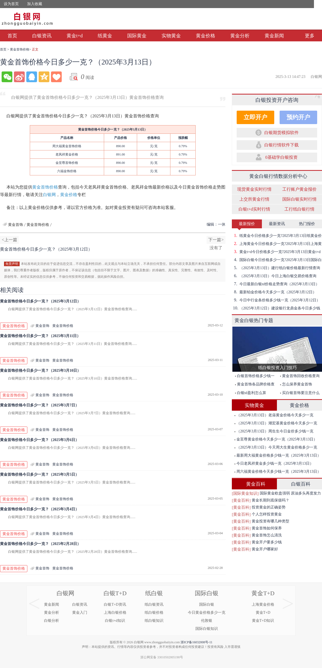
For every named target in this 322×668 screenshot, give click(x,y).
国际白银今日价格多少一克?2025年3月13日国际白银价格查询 (277, 260)
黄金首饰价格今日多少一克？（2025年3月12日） (40, 301)
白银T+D (115, 593)
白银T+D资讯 (115, 604)
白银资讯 (42, 35)
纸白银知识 (154, 621)
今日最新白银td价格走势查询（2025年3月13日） (275, 284)
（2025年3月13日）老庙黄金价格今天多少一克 (274, 415)
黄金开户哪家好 (265, 549)
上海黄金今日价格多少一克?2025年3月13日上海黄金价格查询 (277, 244)
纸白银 (154, 593)
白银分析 (51, 621)
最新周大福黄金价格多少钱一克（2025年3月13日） (278, 455)
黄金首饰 (15, 225)
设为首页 (11, 4)
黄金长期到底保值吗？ (270, 500)
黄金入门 (79, 613)
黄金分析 (240, 35)
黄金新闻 (274, 35)
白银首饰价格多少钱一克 (253, 377)
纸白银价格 (154, 613)
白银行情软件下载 (281, 145)
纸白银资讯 (154, 604)
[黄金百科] (241, 500)
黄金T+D (263, 593)
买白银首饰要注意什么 (300, 393)
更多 (309, 35)
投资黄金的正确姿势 (269, 507)
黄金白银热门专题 (254, 320)
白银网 (49, 194)
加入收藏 (34, 4)
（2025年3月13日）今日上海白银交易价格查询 (274, 276)
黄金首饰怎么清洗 (267, 535)
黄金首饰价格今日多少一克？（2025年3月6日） (39, 440)
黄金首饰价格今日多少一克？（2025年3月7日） (39, 405)
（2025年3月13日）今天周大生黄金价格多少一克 (276, 447)
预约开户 (298, 117)
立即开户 (255, 117)
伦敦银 (206, 621)
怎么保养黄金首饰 (296, 384)
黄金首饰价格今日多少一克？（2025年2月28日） (40, 544)
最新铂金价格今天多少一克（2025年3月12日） (274, 292)
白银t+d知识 (115, 621)
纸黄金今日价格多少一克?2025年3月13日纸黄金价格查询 (277, 236)
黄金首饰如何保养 (267, 528)
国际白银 (206, 593)
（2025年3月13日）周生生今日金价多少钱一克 (274, 431)
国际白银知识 (206, 629)
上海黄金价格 (263, 604)
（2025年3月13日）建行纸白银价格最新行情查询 (276, 268)
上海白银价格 (115, 613)
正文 (35, 49)
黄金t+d (75, 35)
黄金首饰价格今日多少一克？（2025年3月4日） (39, 509)
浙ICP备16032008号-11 (196, 642)
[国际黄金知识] (245, 493)
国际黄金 (137, 35)
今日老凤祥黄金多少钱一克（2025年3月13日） (274, 463)
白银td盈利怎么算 (250, 393)
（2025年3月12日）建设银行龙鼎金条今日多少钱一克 (276, 308)
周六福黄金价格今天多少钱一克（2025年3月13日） (278, 472)
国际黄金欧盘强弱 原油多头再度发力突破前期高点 (290, 494)
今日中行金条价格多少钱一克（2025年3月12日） (276, 300)
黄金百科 (255, 484)
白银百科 (300, 484)
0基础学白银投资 (281, 157)
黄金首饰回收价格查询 (300, 376)
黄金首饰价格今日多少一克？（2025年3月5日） (39, 474)
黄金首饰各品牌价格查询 (253, 385)
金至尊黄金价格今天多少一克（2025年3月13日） (276, 439)
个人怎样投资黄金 (267, 514)
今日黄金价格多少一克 (206, 613)
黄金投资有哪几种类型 (270, 521)
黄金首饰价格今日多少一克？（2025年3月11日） (40, 336)
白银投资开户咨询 (276, 100)
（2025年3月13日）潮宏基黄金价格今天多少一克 (276, 423)
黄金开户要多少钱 (267, 542)
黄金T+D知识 (263, 621)
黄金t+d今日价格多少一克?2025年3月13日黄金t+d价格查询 (276, 252)
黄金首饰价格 (19, 49)
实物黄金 (171, 35)
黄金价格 (205, 35)
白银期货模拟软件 (281, 132)
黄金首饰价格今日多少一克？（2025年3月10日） (40, 371)
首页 (12, 35)
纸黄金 (105, 35)
